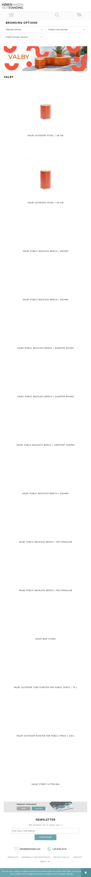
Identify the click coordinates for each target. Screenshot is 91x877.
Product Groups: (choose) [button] (17, 37)
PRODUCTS (13, 857)
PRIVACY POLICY (62, 857)
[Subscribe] (45, 837)
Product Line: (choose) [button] (57, 29)
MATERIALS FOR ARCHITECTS (36, 857)
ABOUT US (45, 861)
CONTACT (77, 857)
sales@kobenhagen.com (30, 849)
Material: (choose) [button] (13, 29)
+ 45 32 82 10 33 (59, 849)
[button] (11, 15)
